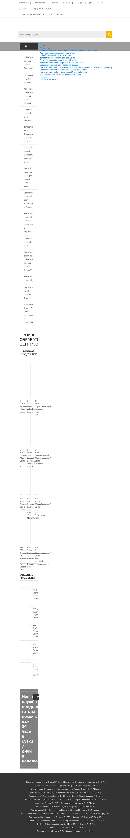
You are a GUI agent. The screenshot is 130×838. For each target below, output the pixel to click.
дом (42, 43)
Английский (23, 3)
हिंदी (90, 3)
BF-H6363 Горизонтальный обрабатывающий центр (36, 455)
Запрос (37, 697)
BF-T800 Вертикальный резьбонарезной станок (35, 593)
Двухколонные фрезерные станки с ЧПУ (65, 827)
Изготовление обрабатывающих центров (49, 789)
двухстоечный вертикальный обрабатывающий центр (76, 792)
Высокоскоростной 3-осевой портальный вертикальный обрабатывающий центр (76, 67)
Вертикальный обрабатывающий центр (49, 810)
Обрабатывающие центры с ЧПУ (90, 799)
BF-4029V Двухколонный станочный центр (21, 504)
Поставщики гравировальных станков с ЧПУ (49, 817)
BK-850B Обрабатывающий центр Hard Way (36, 408)
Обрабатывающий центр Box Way (55, 55)
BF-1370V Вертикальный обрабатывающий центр (21, 406)
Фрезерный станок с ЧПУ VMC (87, 817)
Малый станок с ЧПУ (83, 824)
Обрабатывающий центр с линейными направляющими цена (65, 831)
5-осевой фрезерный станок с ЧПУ (53, 824)
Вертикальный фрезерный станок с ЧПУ (83, 820)
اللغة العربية (22, 8)
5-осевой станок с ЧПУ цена (85, 789)
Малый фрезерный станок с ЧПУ (40, 799)
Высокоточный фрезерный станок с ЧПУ (47, 796)
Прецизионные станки (39, 792)
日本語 (48, 8)
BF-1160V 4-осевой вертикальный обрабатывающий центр (28, 458)
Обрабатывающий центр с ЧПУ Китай (78, 803)
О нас (42, 45)
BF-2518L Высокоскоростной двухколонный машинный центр (35, 632)
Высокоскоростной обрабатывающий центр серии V (63, 69)
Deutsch (66, 3)
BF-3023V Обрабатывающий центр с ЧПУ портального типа (36, 508)
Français (79, 3)
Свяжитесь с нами (48, 79)
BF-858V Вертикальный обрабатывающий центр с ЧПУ (21, 458)
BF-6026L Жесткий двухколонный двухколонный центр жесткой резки (35, 616)
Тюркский (101, 3)
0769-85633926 (57, 14)
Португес (37, 8)
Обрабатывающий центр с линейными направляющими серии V (68, 50)
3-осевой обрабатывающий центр (52, 806)
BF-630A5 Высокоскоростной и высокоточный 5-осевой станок (28, 557)
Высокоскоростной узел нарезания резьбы (59, 65)
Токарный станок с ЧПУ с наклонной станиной (60, 74)
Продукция (45, 48)
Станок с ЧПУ (65, 799)
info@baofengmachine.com (32, 14)
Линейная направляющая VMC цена (45, 820)
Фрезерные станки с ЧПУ (82, 806)
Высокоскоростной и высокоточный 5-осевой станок (63, 72)
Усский (55, 3)
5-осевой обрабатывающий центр (85, 796)
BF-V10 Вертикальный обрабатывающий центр (28, 406)
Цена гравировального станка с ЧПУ (43, 782)
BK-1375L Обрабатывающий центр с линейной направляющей (36, 555)
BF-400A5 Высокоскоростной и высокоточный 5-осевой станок (35, 673)
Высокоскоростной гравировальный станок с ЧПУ (62, 62)
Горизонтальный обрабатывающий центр (58, 60)
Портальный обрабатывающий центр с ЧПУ (83, 782)
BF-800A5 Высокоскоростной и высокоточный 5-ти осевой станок (21, 558)
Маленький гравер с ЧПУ (46, 803)
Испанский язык (40, 3)
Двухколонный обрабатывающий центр (57, 57)
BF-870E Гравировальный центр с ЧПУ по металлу (28, 508)
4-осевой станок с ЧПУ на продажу (92, 813)
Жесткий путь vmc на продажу (84, 810)
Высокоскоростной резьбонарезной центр (53, 785)
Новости (43, 77)
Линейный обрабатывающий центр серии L (59, 53)
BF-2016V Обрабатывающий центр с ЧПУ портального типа (35, 654)
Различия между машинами (34, 813)
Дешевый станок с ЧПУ (61, 813)
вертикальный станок (86, 785)
